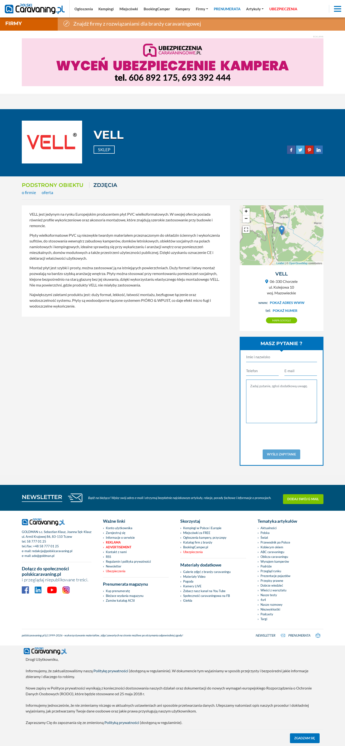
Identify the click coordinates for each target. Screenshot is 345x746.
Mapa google (281, 320)
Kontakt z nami (116, 552)
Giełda (187, 600)
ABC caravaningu (272, 552)
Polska (265, 533)
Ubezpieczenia (115, 571)
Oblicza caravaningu (274, 557)
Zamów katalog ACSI (120, 600)
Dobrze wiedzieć (271, 585)
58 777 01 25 (36, 541)
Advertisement (118, 547)
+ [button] (246, 211)
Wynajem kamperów (274, 561)
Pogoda (188, 581)
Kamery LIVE (192, 586)
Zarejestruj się (115, 533)
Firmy (13, 23)
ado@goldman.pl (43, 556)
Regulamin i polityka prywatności (128, 561)
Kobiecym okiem (271, 547)
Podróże (266, 566)
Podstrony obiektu (52, 185)
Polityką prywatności (121, 722)
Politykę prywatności (110, 670)
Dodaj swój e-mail (303, 498)
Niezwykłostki (270, 609)
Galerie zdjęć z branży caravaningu (207, 572)
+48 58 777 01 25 (46, 546)
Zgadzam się (304, 738)
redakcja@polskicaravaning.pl (52, 551)
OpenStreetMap (298, 263)
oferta (47, 192)
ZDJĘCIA (105, 185)
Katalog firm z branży (197, 542)
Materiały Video (194, 576)
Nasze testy (268, 595)
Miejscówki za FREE (196, 533)
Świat (264, 537)
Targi (263, 619)
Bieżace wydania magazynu (124, 596)
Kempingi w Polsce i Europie (202, 528)
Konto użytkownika (119, 528)
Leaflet (280, 263)
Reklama (113, 542)
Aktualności (268, 528)
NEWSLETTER (42, 497)
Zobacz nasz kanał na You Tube (204, 591)
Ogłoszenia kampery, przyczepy (204, 537)
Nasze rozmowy (271, 604)
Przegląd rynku (270, 571)
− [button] (246, 219)
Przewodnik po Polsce (275, 542)
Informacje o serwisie (120, 537)
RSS (108, 557)
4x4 (263, 600)
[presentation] (282, 436)
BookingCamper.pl (195, 547)
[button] (254, 9)
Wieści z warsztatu (273, 590)
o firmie (29, 192)
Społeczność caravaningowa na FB (206, 596)
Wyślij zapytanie (281, 454)
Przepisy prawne (271, 581)
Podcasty (266, 614)
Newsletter (113, 566)
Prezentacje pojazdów (275, 576)
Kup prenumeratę (118, 591)
